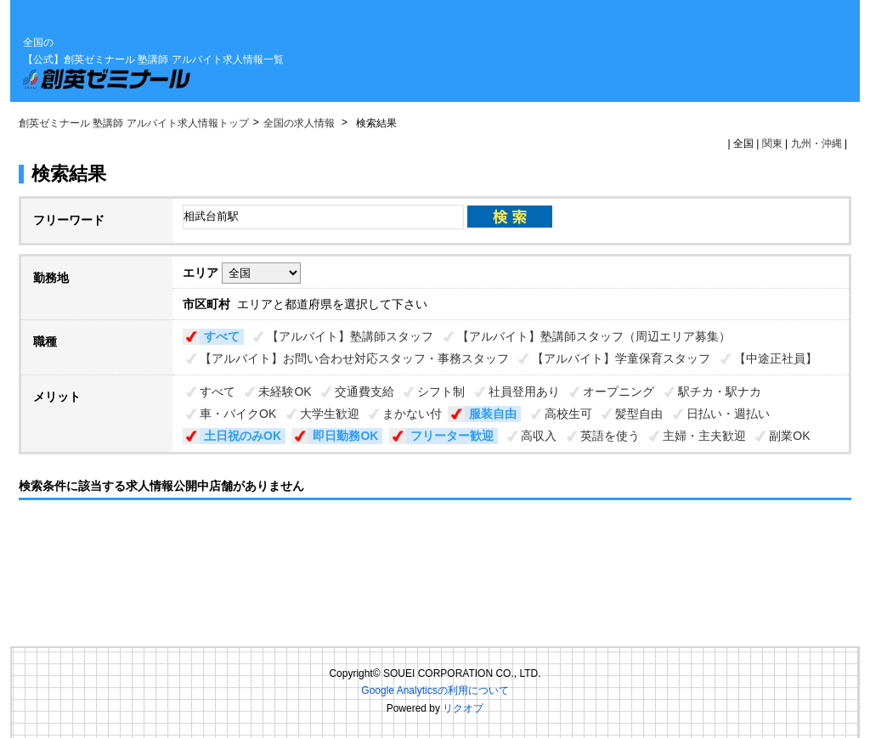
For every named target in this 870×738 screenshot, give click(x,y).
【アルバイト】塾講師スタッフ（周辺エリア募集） (594, 336)
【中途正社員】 (775, 358)
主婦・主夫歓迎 (704, 435)
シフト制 (441, 391)
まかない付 (412, 413)
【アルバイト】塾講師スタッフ (350, 336)
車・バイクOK (238, 413)
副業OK (789, 435)
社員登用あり (524, 391)
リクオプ (463, 708)
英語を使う (610, 435)
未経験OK (284, 391)
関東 (772, 143)
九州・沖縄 (816, 143)
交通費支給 (364, 391)
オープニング (618, 391)
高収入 (538, 435)
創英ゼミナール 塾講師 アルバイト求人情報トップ (134, 123)
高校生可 (568, 413)
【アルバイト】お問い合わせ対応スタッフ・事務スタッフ (354, 358)
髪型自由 (639, 413)
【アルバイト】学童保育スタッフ (621, 358)
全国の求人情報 (300, 123)
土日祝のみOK (242, 435)
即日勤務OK (345, 435)
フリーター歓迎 (452, 435)
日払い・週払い (728, 413)
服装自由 (493, 413)
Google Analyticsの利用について (434, 690)
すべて (222, 336)
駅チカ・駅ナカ (719, 391)
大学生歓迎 (329, 413)
